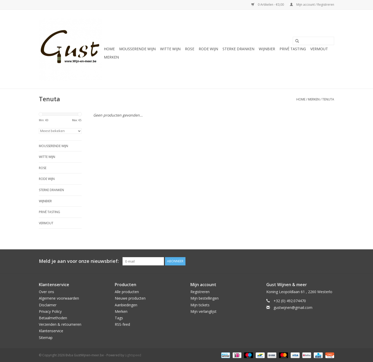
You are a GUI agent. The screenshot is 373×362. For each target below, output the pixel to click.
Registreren (200, 291)
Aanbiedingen (126, 304)
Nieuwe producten (130, 298)
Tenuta (328, 99)
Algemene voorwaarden (59, 298)
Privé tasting (292, 48)
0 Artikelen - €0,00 (268, 4)
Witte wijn (170, 48)
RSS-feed (122, 324)
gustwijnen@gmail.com (293, 307)
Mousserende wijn (137, 48)
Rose (189, 48)
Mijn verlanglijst (203, 311)
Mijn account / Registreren (312, 4)
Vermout (319, 48)
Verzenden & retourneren (60, 324)
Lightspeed (133, 355)
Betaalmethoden (53, 317)
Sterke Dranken (238, 48)
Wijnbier (267, 48)
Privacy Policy (50, 311)
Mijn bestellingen (204, 298)
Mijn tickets (200, 304)
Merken (111, 57)
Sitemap (46, 337)
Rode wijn (208, 48)
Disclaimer (47, 304)
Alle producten (127, 291)
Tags (119, 317)
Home (109, 48)
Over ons (46, 291)
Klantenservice (51, 330)
